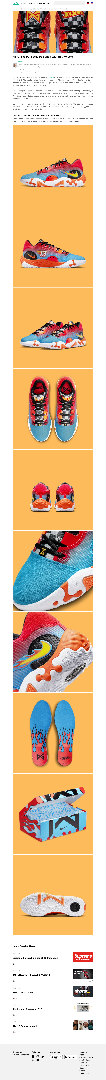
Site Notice (84, 1060)
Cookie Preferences (84, 1072)
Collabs (31, 3)
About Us (83, 1063)
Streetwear (40, 3)
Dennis (20, 61)
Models (82, 1055)
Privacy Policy (85, 1065)
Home (15, 9)
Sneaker (23, 3)
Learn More (78, 72)
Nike (52, 77)
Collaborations (85, 1057)
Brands (82, 1052)
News (48, 3)
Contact (82, 1068)
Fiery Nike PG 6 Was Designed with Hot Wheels (48, 9)
